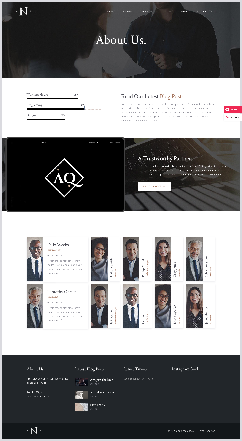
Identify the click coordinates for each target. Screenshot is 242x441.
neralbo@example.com (39, 396)
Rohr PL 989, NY (35, 392)
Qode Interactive (185, 431)
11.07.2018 (94, 384)
